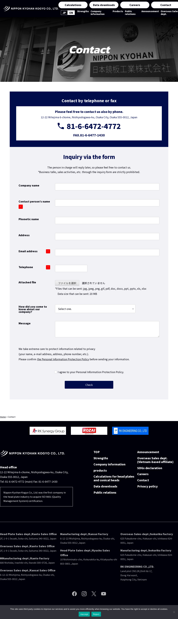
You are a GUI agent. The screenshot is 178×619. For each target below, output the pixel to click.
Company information (98, 13)
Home (3, 416)
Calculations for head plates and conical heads (114, 478)
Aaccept (84, 614)
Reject (96, 614)
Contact (143, 480)
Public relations (130, 13)
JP (64, 13)
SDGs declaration (149, 468)
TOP (97, 452)
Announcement (150, 11)
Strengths (83, 11)
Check (98, 385)
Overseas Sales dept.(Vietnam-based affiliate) (155, 460)
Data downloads (104, 5)
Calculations (73, 5)
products (100, 470)
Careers (134, 5)
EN (71, 13)
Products (118, 11)
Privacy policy (147, 486)
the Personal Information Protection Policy (63, 359)
